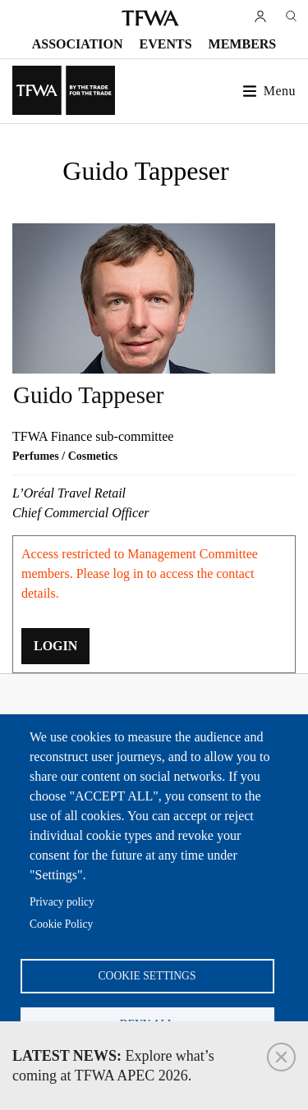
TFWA (150, 18)
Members (243, 44)
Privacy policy (62, 902)
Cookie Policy (61, 924)
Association (77, 44)
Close (281, 1057)
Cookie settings (147, 976)
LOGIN (55, 646)
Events (166, 44)
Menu (280, 91)
